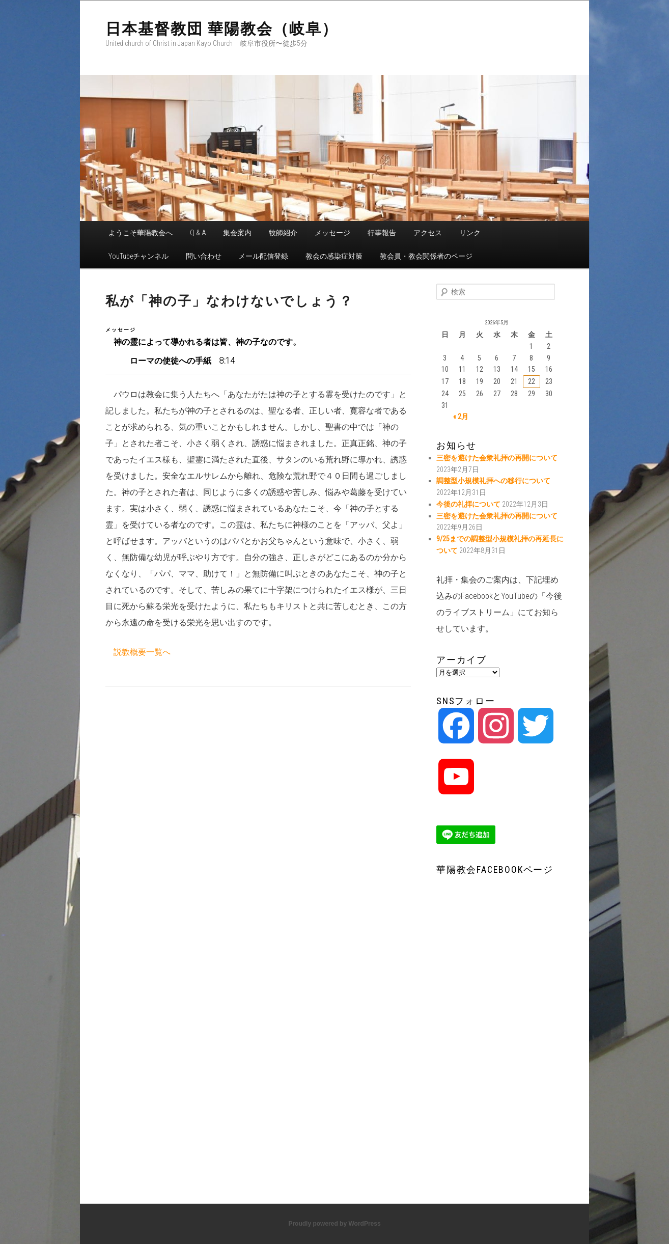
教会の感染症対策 (334, 256)
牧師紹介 (283, 233)
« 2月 (460, 416)
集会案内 (237, 233)
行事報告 (382, 233)
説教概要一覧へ (142, 652)
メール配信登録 (263, 256)
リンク (470, 233)
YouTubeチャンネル (138, 256)
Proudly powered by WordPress (334, 1223)
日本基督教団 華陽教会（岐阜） (221, 29)
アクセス (427, 233)
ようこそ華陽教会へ (140, 233)
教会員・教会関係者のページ (426, 256)
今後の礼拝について (468, 504)
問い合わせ (203, 256)
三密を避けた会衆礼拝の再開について (497, 458)
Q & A (198, 233)
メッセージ (332, 233)
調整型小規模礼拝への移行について (493, 481)
